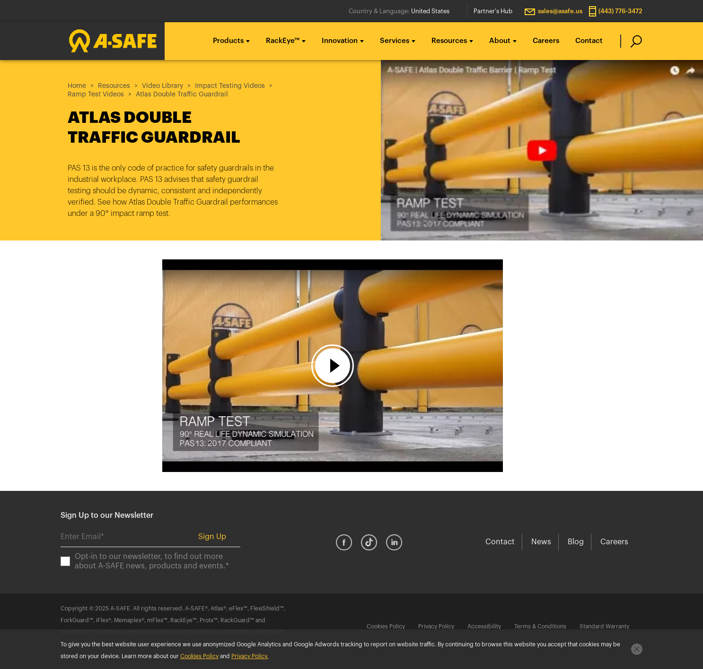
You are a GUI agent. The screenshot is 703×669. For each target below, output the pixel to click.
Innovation (340, 40)
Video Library (162, 86)
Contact (589, 40)
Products (228, 40)
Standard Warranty (604, 626)
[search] (631, 41)
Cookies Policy (386, 626)
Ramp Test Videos (96, 94)
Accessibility (484, 626)
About (499, 40)
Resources (449, 40)
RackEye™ (282, 40)
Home (77, 86)
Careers (546, 40)
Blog (576, 542)
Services (394, 40)
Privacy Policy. (249, 656)
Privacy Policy (436, 626)
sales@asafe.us (560, 11)
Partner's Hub (493, 11)
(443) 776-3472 (620, 11)
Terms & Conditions (540, 626)
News (541, 542)
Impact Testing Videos (230, 86)
